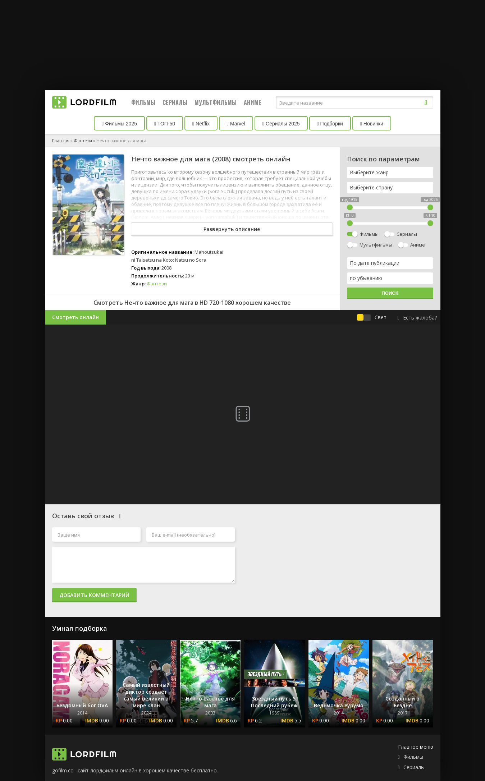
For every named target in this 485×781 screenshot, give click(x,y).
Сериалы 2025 (281, 124)
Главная (60, 141)
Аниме (252, 102)
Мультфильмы (216, 102)
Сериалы (175, 102)
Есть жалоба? (416, 317)
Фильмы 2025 (119, 124)
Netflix (201, 124)
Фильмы (143, 102)
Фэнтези (83, 141)
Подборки (330, 124)
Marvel (236, 124)
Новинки (371, 124)
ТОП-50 (164, 124)
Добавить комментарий (94, 595)
